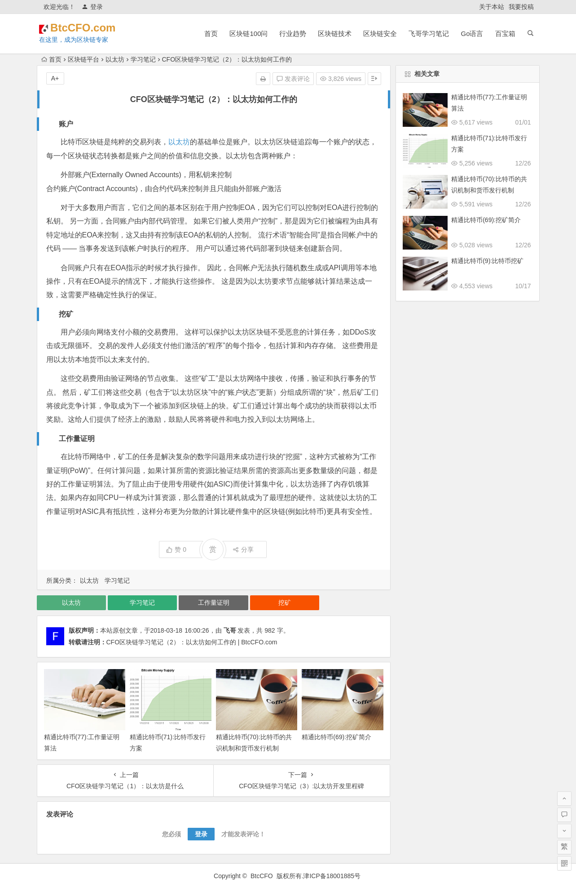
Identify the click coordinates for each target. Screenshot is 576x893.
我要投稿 (521, 6)
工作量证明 (213, 602)
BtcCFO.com (96, 28)
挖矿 (284, 602)
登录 (92, 6)
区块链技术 (335, 33)
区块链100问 (248, 33)
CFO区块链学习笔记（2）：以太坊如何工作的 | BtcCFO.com (191, 642)
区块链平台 (83, 59)
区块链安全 (380, 33)
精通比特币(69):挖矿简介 (336, 737)
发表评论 (293, 78)
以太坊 (115, 59)
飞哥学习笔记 (429, 33)
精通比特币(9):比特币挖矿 (487, 260)
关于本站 (491, 6)
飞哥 (230, 630)
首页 (211, 33)
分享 (243, 549)
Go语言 (472, 33)
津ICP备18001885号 (332, 876)
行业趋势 (292, 33)
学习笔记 (143, 59)
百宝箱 (505, 33)
